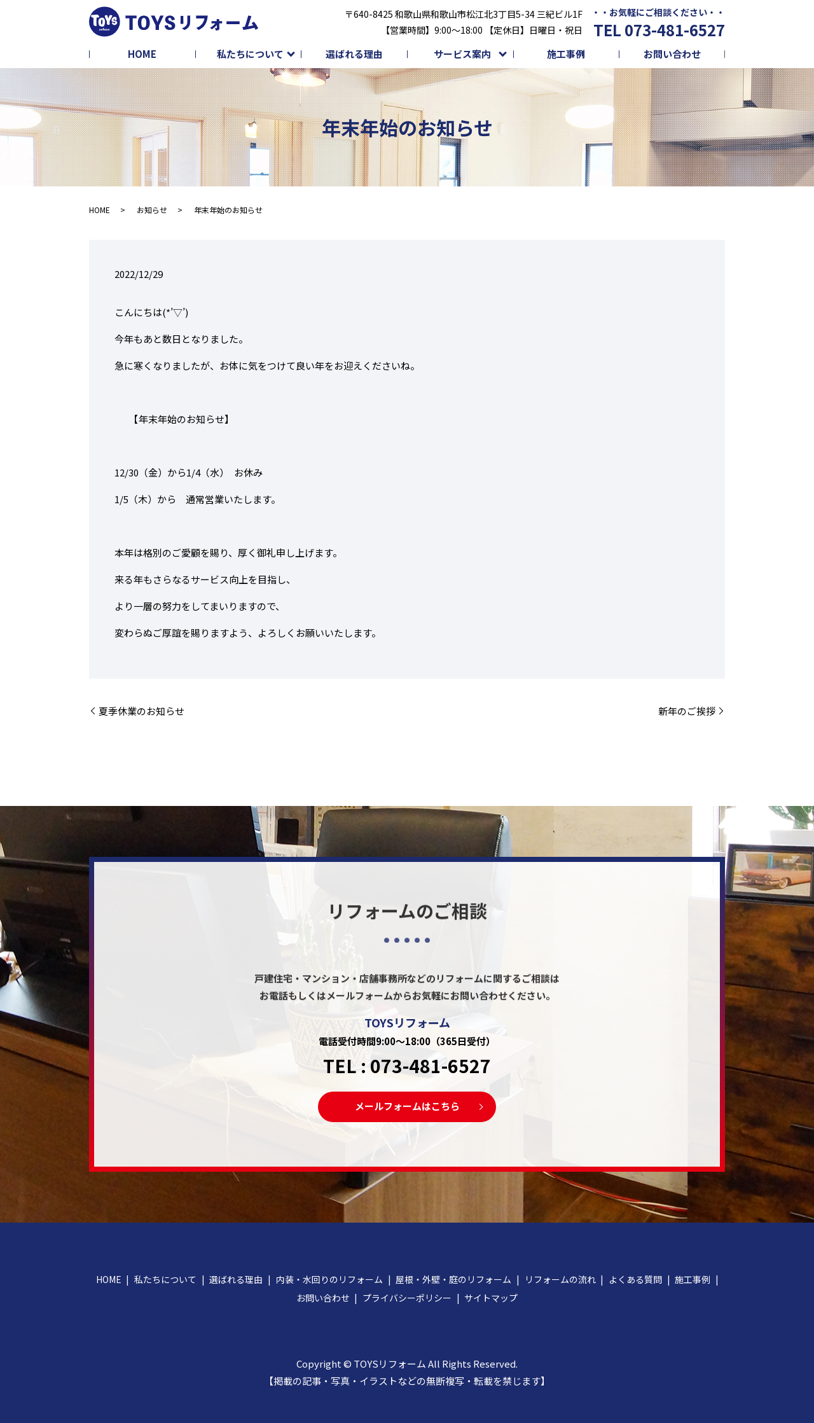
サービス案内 (462, 53)
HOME (142, 53)
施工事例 (566, 53)
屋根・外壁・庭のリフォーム (453, 1279)
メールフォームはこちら (407, 1106)
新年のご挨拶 (686, 711)
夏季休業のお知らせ (141, 711)
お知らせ (152, 209)
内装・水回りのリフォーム (329, 1279)
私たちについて (250, 53)
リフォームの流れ (560, 1279)
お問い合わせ (672, 53)
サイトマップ (491, 1297)
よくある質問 (635, 1279)
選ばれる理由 (354, 53)
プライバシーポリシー (407, 1297)
